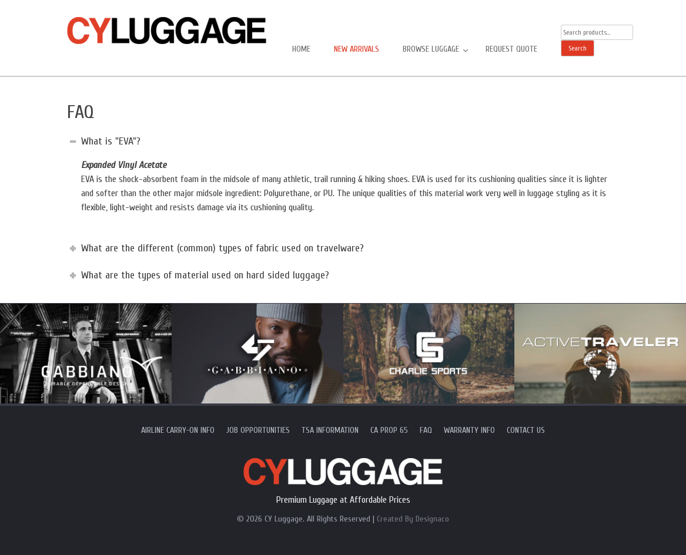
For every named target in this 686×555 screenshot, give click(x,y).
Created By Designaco (413, 519)
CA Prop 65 (389, 430)
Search (577, 48)
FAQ (426, 430)
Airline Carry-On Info (178, 430)
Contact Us (526, 430)
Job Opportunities (258, 430)
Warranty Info (469, 430)
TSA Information (330, 430)
